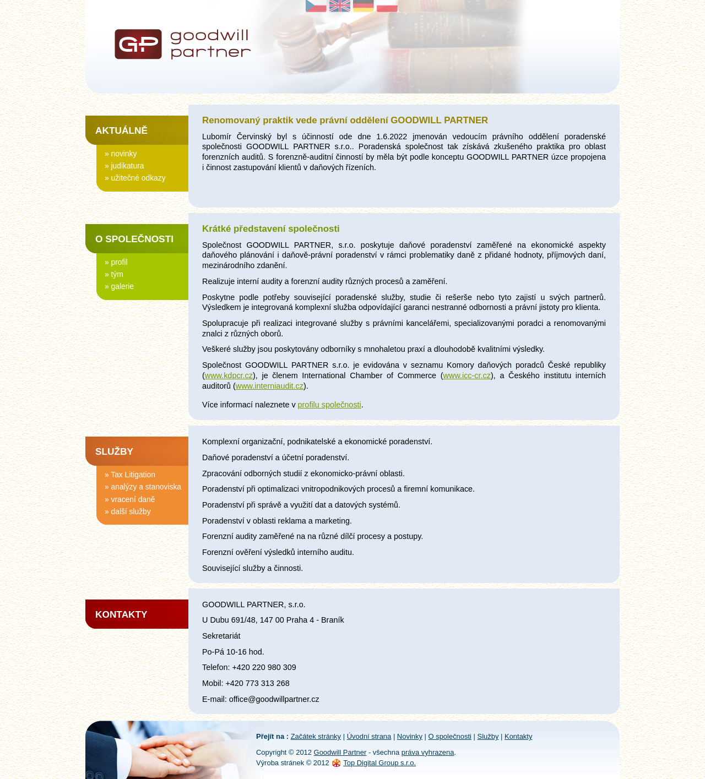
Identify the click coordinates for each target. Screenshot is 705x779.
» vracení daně (130, 499)
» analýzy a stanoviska (143, 486)
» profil (116, 261)
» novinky (121, 153)
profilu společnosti (329, 404)
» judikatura (124, 165)
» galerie (119, 286)
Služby (114, 451)
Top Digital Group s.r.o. (379, 763)
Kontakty (121, 614)
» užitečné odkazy (135, 177)
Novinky (409, 736)
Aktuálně (121, 130)
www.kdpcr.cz (229, 375)
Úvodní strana (369, 736)
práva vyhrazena (428, 752)
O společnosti (134, 238)
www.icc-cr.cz (467, 375)
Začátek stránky (316, 736)
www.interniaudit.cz (269, 386)
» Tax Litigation (130, 474)
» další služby (128, 511)
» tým (114, 273)
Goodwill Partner (340, 752)
